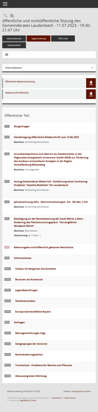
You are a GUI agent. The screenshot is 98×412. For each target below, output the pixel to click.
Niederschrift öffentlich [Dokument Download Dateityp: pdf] (17, 93)
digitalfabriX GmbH (28, 400)
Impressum (57, 398)
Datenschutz (70, 398)
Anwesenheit (14, 45)
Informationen (14, 38)
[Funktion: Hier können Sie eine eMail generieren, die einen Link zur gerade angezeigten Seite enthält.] (6, 54)
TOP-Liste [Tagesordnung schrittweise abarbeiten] (63, 38)
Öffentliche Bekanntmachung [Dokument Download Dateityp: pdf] (20, 81)
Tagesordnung (38, 38)
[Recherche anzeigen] (5, 15)
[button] (91, 83)
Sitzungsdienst (81, 391)
